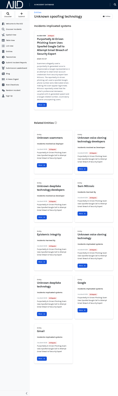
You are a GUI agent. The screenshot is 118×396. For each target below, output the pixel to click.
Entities (37, 12)
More (41, 105)
